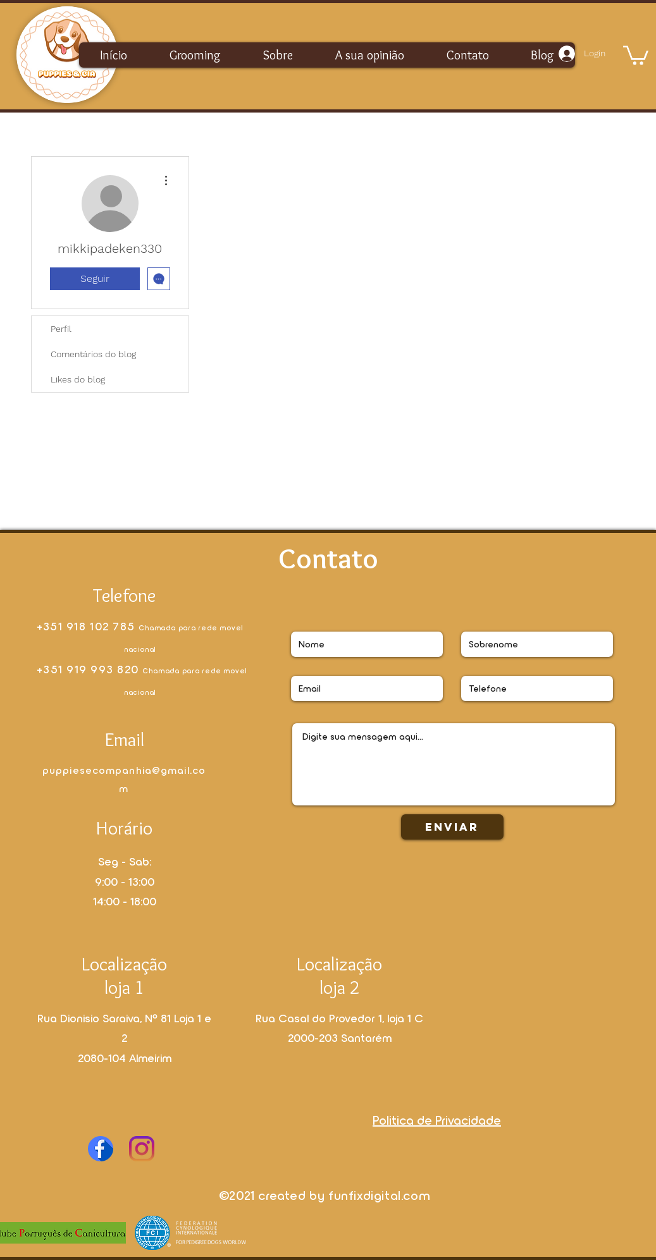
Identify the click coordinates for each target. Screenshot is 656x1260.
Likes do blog (78, 379)
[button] (635, 54)
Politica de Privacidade (437, 1119)
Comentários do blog (93, 354)
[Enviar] (452, 827)
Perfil (61, 329)
